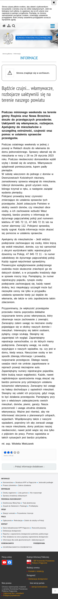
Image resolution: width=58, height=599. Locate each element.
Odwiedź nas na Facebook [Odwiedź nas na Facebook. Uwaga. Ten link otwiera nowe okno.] (9, 562)
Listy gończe (23, 493)
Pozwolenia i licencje (25, 513)
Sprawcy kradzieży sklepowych (15, 496)
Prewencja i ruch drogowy (11, 499)
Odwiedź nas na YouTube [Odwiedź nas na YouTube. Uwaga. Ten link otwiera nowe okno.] (4, 562)
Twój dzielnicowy (29, 503)
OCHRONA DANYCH (7, 543)
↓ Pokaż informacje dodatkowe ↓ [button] (29, 466)
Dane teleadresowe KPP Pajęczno (16, 528)
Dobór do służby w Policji (34, 520)
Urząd (3, 509)
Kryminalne (5, 489)
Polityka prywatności (11, 595)
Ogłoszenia (7, 520)
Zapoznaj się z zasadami (13, 593)
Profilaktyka (33, 506)
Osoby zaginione (9, 493)
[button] (52, 26)
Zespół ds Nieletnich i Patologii (15, 506)
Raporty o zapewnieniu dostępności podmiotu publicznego (25, 534)
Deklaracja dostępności (12, 531)
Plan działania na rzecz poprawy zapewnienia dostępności (25, 537)
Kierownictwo (8, 482)
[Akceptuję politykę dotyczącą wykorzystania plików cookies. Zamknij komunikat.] (54, 2)
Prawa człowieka (9, 485)
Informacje (17, 54)
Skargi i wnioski (9, 513)
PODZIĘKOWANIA (39, 543)
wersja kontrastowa (39, 587)
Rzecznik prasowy (39, 528)
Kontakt (4, 524)
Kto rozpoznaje (36, 493)
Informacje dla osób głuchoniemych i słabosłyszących (23, 540)
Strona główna (7, 54)
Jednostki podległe (46, 482)
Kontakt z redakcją (36, 571)
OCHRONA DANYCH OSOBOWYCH (17, 547)
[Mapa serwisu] (9, 26)
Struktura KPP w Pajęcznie (25, 482)
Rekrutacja (18, 520)
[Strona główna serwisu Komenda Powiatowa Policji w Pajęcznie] (4, 26)
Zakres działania (24, 485)
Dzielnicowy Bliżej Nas (11, 503)
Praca (3, 516)
